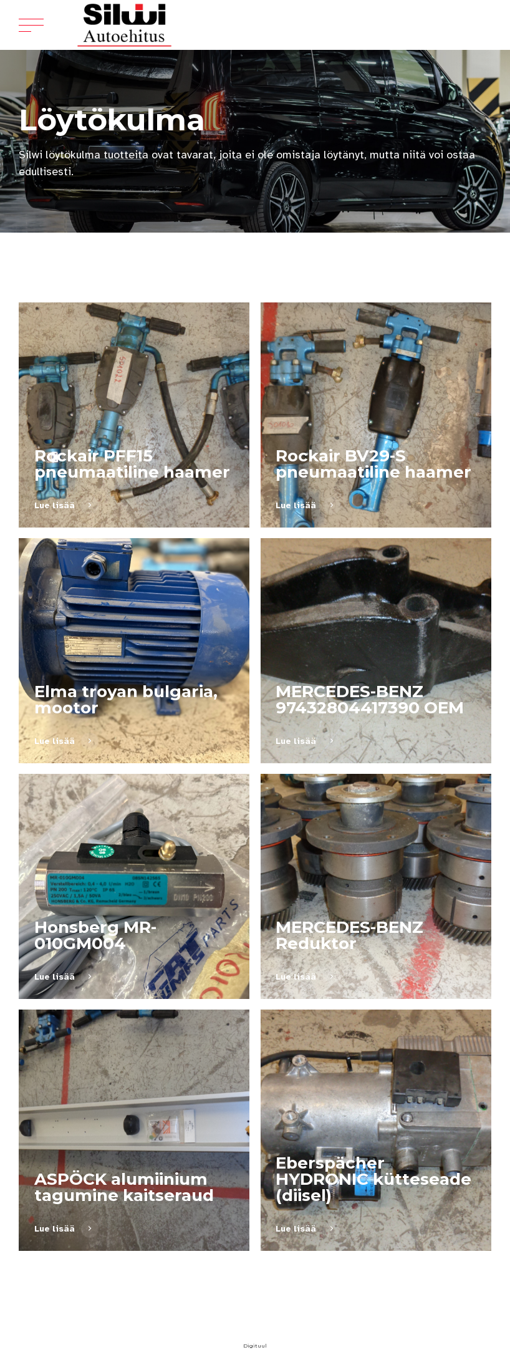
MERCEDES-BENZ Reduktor (349, 935)
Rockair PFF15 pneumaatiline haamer (132, 464)
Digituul (255, 1346)
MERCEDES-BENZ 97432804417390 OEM (370, 700)
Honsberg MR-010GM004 (95, 935)
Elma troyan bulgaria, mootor (126, 700)
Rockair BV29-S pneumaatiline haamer (373, 464)
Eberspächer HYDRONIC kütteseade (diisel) (373, 1179)
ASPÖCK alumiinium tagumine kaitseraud (124, 1187)
